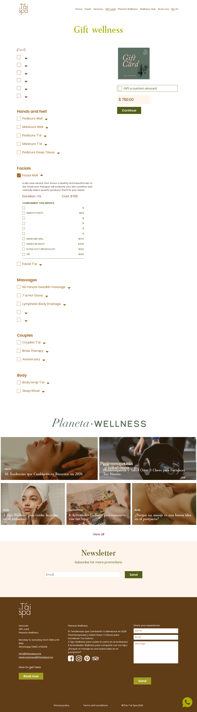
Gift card (110, 8)
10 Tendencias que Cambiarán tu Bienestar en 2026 (97, 631)
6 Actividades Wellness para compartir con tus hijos (97, 645)
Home (78, 8)
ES (176, 8)
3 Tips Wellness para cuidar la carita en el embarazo (98, 641)
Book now (163, 8)
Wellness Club (148, 8)
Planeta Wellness (128, 8)
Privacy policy (61, 705)
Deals (88, 8)
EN (173, 8)
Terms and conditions (95, 705)
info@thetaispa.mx (30, 653)
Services (98, 8)
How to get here (30, 667)
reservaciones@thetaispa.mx (36, 657)
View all (98, 534)
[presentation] (151, 669)
